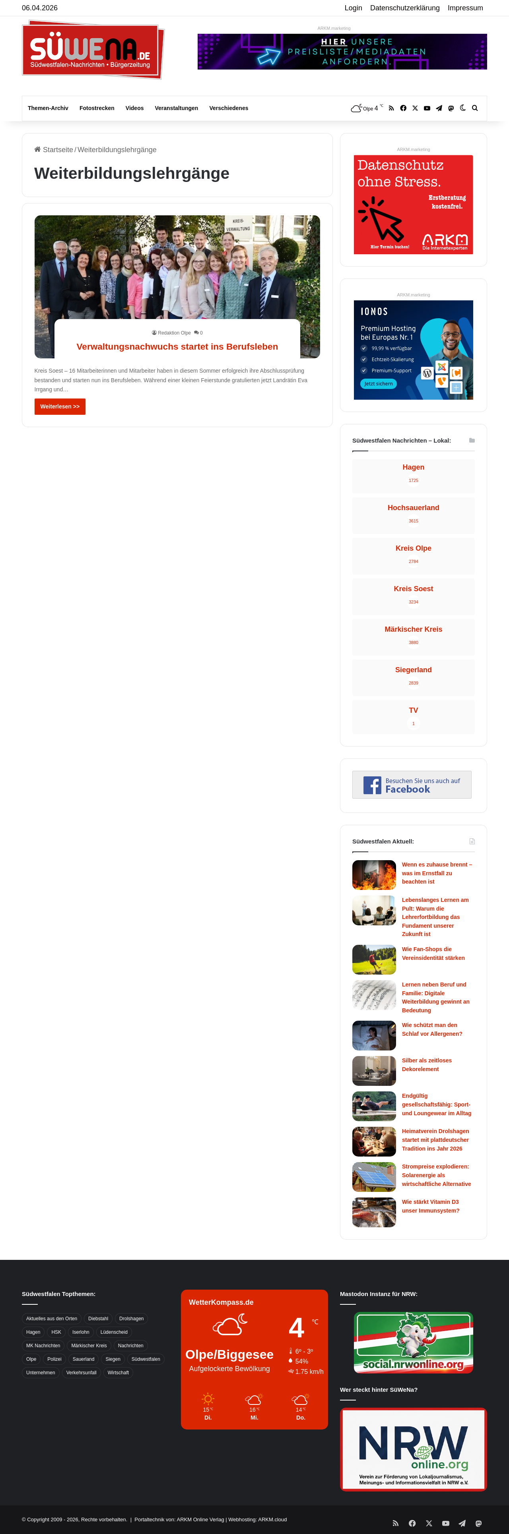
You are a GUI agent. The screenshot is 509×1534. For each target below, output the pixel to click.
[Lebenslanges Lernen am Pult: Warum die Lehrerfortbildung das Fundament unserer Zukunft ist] (374, 910)
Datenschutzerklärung (405, 8)
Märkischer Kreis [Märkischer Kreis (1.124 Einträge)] (89, 1345)
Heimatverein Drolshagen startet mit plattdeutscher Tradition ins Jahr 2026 (435, 1139)
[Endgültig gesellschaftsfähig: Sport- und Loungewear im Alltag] (374, 1106)
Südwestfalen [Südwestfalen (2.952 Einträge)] (146, 1359)
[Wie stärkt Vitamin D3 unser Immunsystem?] (374, 1212)
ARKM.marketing (333, 28)
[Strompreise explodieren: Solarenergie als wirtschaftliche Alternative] (374, 1177)
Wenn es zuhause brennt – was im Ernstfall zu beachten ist (437, 873)
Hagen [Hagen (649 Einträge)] (33, 1332)
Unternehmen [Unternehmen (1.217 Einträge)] (40, 1372)
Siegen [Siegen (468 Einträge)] (112, 1359)
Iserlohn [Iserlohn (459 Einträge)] (80, 1332)
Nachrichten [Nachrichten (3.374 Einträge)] (131, 1345)
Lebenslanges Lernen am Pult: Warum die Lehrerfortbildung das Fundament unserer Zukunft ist (435, 917)
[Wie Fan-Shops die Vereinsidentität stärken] (374, 960)
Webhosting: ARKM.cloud (257, 1519)
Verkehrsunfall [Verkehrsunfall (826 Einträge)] (81, 1372)
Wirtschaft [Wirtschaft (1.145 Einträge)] (118, 1372)
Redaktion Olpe (174, 318)
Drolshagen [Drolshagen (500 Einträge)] (131, 1318)
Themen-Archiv (48, 108)
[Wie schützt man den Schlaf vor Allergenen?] (374, 1035)
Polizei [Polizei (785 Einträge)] (54, 1359)
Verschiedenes (228, 108)
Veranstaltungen (176, 108)
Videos (135, 108)
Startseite (53, 150)
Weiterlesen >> (60, 406)
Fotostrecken (97, 108)
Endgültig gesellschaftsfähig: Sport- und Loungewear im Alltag (437, 1104)
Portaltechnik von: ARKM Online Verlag (179, 1519)
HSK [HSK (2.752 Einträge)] (56, 1332)
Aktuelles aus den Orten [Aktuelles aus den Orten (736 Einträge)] (51, 1318)
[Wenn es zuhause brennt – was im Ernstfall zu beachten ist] (374, 875)
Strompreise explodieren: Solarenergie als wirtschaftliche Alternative (436, 1175)
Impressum (465, 8)
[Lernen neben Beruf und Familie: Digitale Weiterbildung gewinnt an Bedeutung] (374, 995)
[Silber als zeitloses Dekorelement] (374, 1071)
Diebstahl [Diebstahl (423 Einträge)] (98, 1318)
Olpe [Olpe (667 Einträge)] (31, 1359)
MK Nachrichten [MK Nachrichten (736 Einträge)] (43, 1345)
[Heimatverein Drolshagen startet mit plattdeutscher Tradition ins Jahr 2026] (374, 1142)
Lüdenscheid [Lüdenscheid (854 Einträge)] (114, 1332)
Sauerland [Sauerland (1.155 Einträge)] (84, 1359)
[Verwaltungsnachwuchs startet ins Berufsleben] (178, 286)
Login (353, 8)
